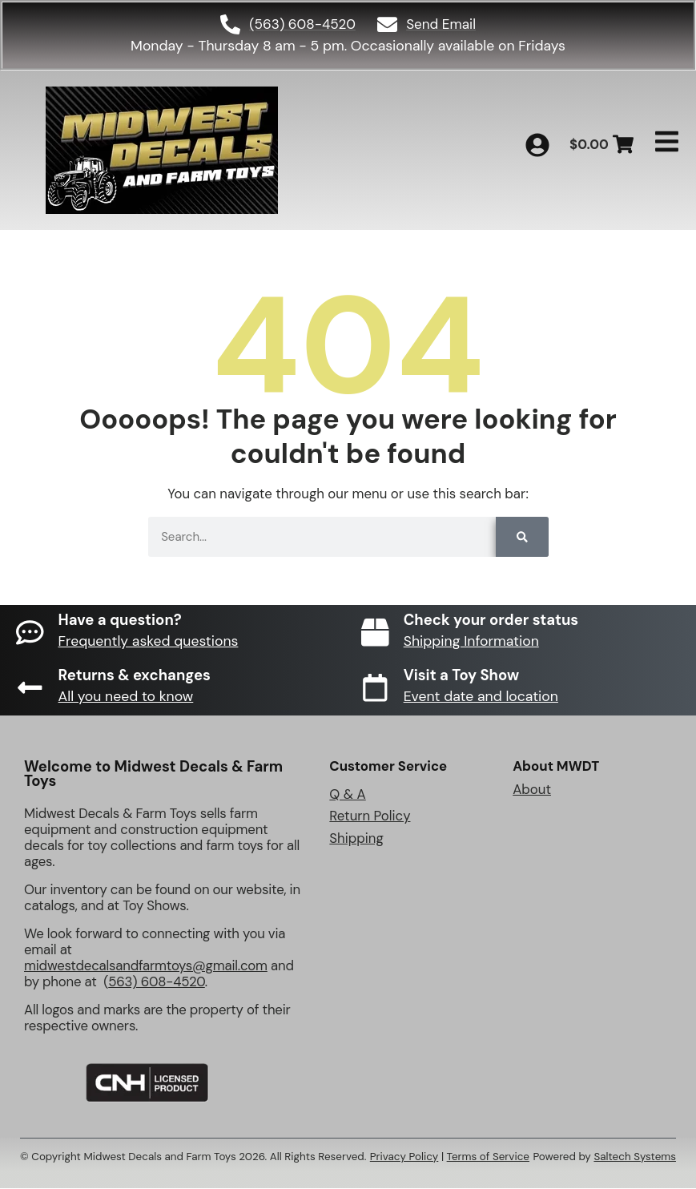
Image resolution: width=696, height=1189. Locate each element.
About (532, 789)
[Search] (522, 538)
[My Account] (537, 145)
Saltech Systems (634, 1157)
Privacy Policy (404, 1157)
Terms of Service (488, 1157)
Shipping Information (471, 642)
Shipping (356, 839)
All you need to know (126, 697)
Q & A (347, 794)
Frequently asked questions (148, 642)
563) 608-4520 (156, 982)
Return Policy (369, 816)
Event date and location (481, 697)
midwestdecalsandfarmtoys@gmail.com (146, 966)
